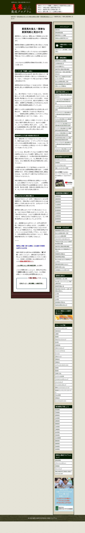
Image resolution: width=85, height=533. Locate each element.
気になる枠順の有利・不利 (61, 81)
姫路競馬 (57, 455)
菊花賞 (57, 382)
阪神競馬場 (58, 230)
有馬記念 (57, 409)
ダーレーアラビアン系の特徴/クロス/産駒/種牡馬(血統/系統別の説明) (63, 144)
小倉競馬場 (58, 233)
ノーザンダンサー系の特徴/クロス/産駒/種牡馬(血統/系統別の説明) (63, 101)
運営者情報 (58, 472)
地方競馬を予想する (60, 313)
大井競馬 (57, 438)
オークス (57, 365)
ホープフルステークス (60, 412)
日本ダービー (58, 368)
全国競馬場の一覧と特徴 (61, 290)
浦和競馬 (57, 432)
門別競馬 (57, 424)
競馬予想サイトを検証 (60, 35)
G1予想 (57, 305)
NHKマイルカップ (59, 359)
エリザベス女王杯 (59, 387)
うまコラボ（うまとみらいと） (62, 250)
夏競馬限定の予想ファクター (62, 242)
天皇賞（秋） (58, 385)
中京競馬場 (58, 224)
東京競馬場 (58, 219)
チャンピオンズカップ (60, 396)
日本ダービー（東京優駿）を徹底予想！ (31, 283)
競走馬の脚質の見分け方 (61, 316)
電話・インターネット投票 (61, 168)
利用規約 (57, 477)
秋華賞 (57, 379)
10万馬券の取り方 (59, 63)
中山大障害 (58, 406)
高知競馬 (57, 458)
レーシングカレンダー (60, 165)
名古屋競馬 (58, 449)
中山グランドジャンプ (60, 351)
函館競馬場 (58, 210)
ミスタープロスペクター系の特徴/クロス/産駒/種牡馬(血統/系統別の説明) (63, 107)
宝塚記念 (57, 373)
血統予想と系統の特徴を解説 (62, 69)
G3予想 (57, 311)
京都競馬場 (58, 227)
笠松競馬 (57, 446)
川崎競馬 (57, 441)
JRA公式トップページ (60, 159)
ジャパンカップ (59, 393)
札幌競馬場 (58, 207)
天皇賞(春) (57, 356)
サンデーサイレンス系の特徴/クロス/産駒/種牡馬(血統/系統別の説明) (63, 114)
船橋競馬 (57, 435)
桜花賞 (57, 348)
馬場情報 (57, 162)
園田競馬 (57, 452)
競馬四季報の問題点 (60, 268)
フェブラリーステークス (61, 339)
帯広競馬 (57, 421)
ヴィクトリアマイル (60, 362)
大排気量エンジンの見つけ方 (62, 281)
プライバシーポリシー (60, 474)
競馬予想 (57, 29)
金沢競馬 (57, 443)
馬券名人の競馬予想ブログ (61, 38)
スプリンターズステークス (61, 376)
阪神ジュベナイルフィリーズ (62, 399)
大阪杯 (57, 345)
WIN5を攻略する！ (59, 66)
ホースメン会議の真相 (60, 247)
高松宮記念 (58, 342)
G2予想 (57, 308)
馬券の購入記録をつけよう (61, 275)
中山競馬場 (58, 216)
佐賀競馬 (57, 460)
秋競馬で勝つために (60, 278)
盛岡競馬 (57, 426)
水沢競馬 (57, 429)
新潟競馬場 (58, 222)
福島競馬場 (58, 213)
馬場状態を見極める (60, 265)
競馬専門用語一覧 (59, 297)
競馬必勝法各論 (59, 32)
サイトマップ (58, 480)
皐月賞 (57, 353)
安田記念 (57, 370)
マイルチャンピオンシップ (61, 390)
